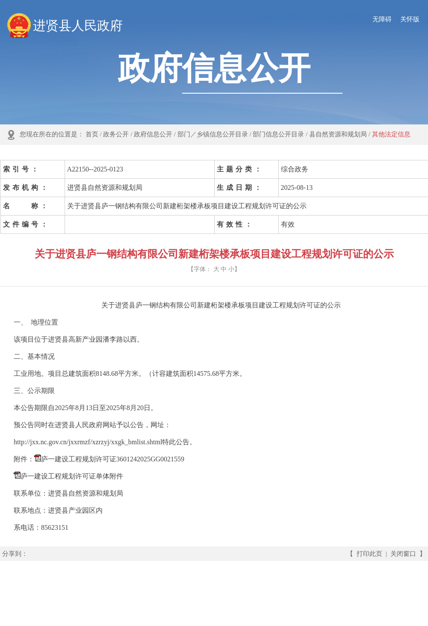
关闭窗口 (403, 553)
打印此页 (369, 553)
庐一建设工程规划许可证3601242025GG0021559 (112, 459)
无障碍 (382, 19)
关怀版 (409, 19)
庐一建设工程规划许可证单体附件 (72, 476)
